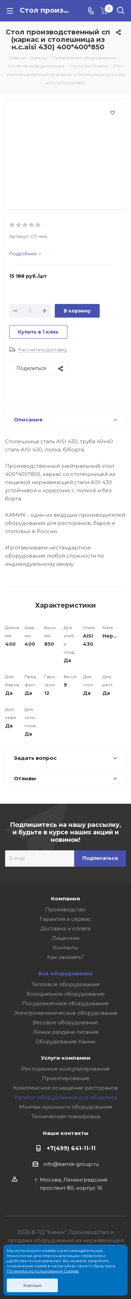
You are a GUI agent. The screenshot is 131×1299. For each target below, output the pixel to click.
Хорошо (32, 1285)
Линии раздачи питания (65, 1032)
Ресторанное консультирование (65, 1068)
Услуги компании (66, 1058)
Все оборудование (65, 973)
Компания (65, 898)
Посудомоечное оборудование (65, 1003)
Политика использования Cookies (43, 1270)
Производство (65, 909)
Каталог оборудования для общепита (65, 1097)
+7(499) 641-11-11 (71, 1148)
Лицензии (65, 938)
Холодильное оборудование (66, 994)
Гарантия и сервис (65, 919)
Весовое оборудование (65, 1022)
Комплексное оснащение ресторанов (65, 1088)
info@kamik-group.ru (71, 1164)
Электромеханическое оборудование (66, 1013)
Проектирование (65, 1078)
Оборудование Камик (65, 1041)
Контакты (65, 947)
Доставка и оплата (65, 928)
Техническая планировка (65, 1116)
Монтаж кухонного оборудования (65, 1107)
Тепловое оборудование (66, 984)
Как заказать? (65, 957)
